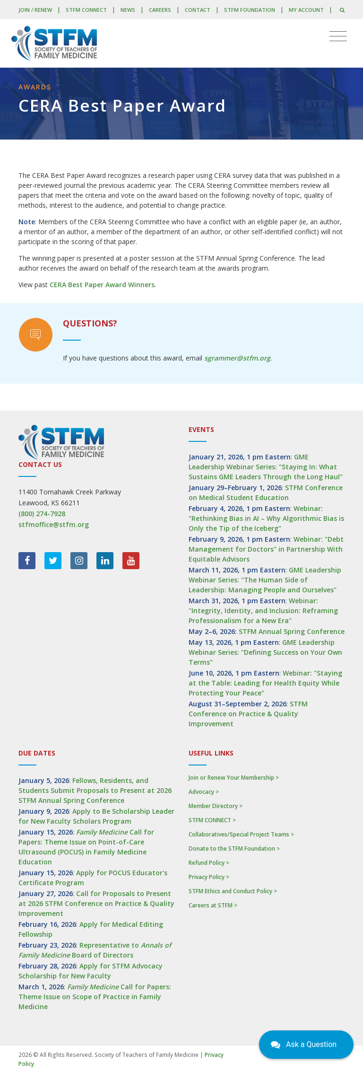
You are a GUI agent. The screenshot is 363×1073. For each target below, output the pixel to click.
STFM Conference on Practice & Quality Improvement (248, 713)
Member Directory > (215, 806)
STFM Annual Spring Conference (292, 631)
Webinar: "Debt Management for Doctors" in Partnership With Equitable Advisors (266, 549)
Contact (197, 9)
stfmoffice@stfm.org (53, 524)
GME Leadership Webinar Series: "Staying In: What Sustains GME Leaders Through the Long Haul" (266, 466)
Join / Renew (35, 9)
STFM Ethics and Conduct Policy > (233, 891)
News (128, 9)
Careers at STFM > (213, 905)
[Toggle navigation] (338, 36)
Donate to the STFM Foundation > (234, 848)
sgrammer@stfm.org (237, 357)
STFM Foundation (249, 9)
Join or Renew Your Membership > (234, 778)
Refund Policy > (209, 863)
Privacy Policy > (209, 877)
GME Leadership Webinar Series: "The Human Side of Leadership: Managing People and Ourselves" (265, 579)
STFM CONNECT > (212, 820)
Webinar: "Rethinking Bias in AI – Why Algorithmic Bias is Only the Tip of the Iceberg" (266, 518)
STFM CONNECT (86, 9)
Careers (160, 9)
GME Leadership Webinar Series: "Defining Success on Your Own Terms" (265, 652)
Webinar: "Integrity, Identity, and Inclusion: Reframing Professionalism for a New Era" (263, 610)
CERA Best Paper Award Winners (102, 284)
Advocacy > (204, 792)
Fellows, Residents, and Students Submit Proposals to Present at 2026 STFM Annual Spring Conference (95, 790)
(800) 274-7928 (41, 513)
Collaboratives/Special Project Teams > (241, 834)
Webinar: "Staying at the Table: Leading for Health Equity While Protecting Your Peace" (265, 682)
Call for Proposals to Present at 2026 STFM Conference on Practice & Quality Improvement (96, 903)
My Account (306, 9)
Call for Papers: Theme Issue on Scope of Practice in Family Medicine (94, 996)
